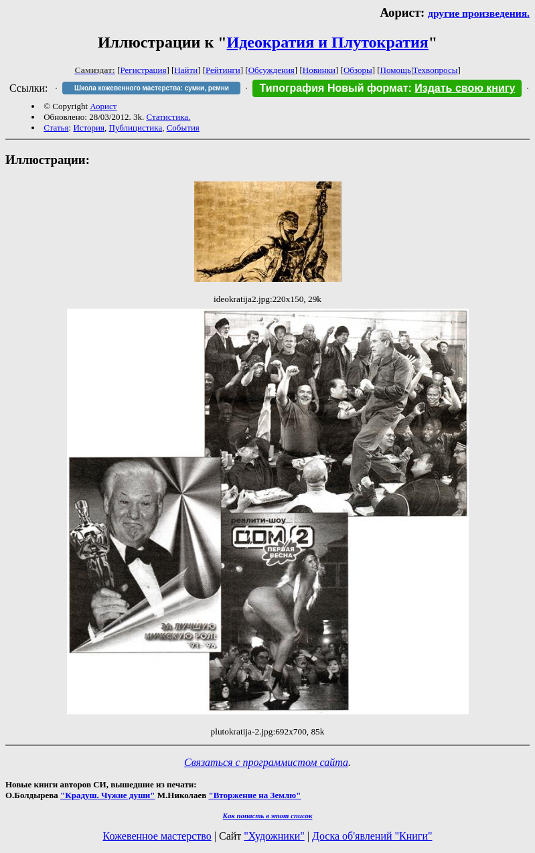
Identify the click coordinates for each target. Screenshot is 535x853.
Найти (186, 70)
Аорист (103, 106)
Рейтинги (223, 70)
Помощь (395, 70)
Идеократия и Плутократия (328, 42)
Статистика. (168, 117)
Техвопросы (435, 70)
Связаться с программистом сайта (266, 762)
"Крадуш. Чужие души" (107, 795)
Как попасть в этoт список (268, 815)
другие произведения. (479, 13)
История (88, 128)
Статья (56, 128)
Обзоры (357, 70)
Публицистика (136, 128)
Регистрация (144, 70)
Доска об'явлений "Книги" (372, 836)
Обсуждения (271, 70)
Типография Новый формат (333, 88)
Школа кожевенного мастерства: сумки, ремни (151, 88)
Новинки (319, 70)
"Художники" (274, 836)
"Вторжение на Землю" (254, 795)
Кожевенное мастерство (157, 836)
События (183, 128)
